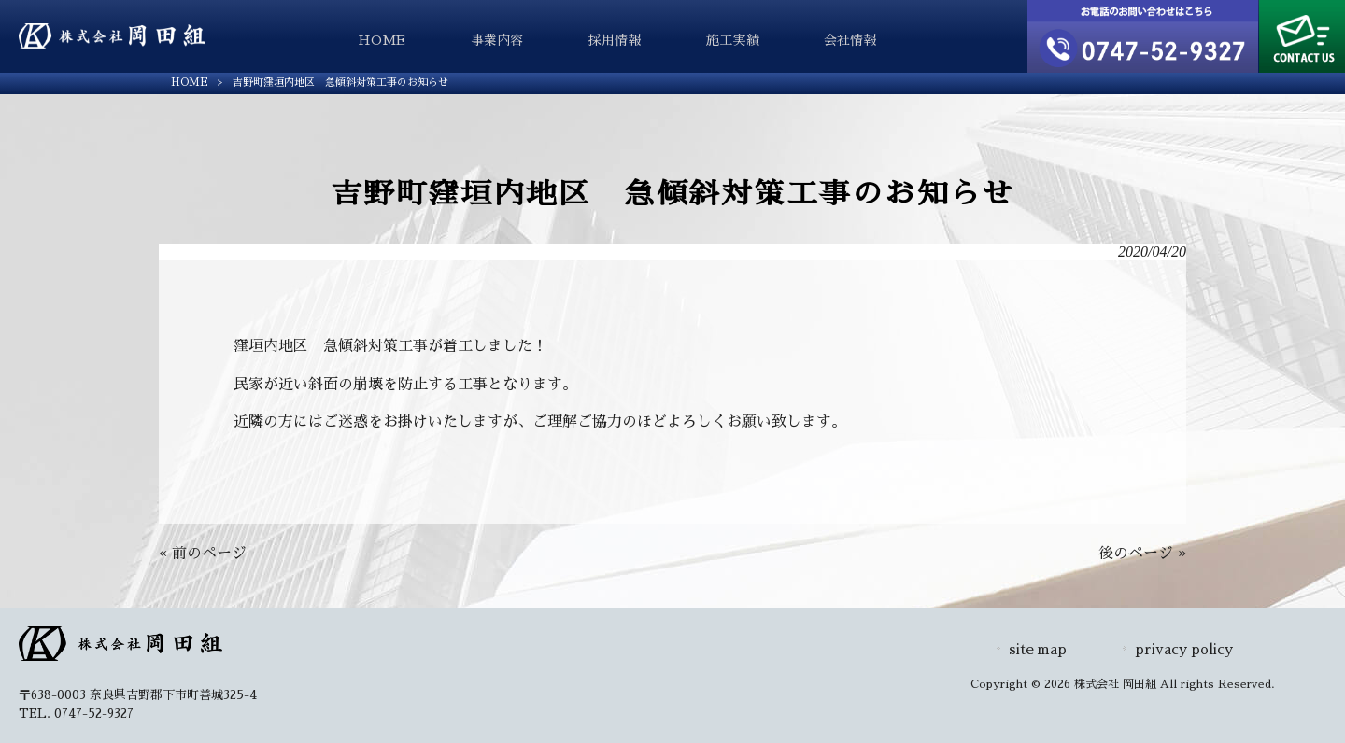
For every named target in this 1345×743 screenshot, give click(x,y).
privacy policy (1184, 649)
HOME (189, 82)
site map (1038, 649)
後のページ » (1142, 553)
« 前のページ (203, 553)
